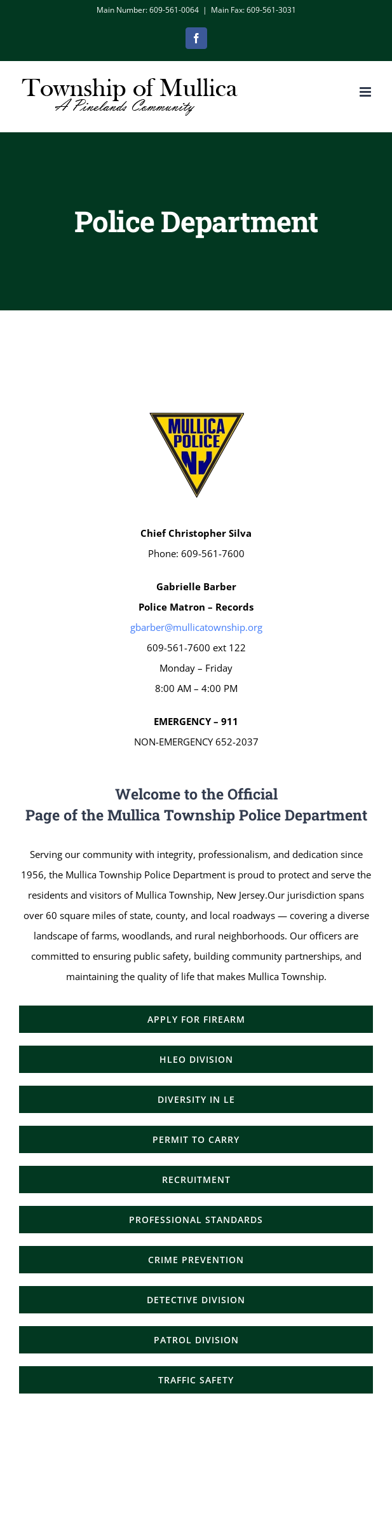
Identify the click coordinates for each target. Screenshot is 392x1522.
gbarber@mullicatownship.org (196, 627)
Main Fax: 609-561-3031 (253, 9)
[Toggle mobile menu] (366, 92)
